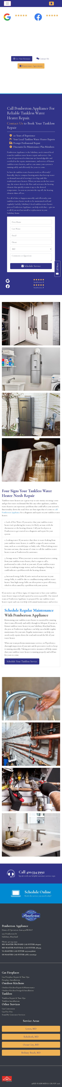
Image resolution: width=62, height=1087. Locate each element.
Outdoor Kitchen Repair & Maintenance (18, 987)
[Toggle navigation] (7, 3)
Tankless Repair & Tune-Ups (13, 998)
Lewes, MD (31, 1028)
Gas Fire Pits (7, 1011)
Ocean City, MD (31, 1044)
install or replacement (32, 210)
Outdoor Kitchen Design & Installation (18, 990)
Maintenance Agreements (31, 66)
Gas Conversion (8, 1008)
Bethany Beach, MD (31, 1052)
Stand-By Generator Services (13, 1014)
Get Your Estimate (21, 58)
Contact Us (43, 58)
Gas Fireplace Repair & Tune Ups (15, 977)
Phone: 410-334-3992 (9, 941)
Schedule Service (31, 266)
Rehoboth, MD (31, 1036)
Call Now (57, 269)
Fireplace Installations (11, 980)
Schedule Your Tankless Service (22, 661)
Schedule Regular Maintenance (29, 610)
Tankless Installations (11, 1001)
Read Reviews (21, 18)
